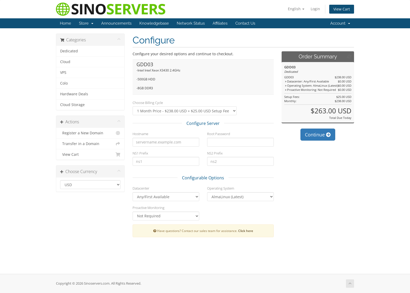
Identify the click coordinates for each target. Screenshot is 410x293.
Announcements (116, 23)
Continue (318, 134)
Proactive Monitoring (148, 207)
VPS (63, 72)
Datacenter (141, 188)
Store (86, 23)
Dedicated (69, 51)
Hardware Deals (74, 94)
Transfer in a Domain (90, 144)
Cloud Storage (72, 104)
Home (65, 23)
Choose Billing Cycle (148, 102)
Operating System (220, 188)
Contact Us (245, 23)
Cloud (65, 61)
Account (340, 23)
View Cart (341, 9)
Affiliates (220, 23)
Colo (64, 83)
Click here (245, 231)
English (296, 8)
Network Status (191, 23)
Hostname (140, 133)
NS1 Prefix (140, 153)
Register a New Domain (90, 133)
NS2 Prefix (215, 153)
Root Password (218, 133)
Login (315, 8)
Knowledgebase (154, 23)
